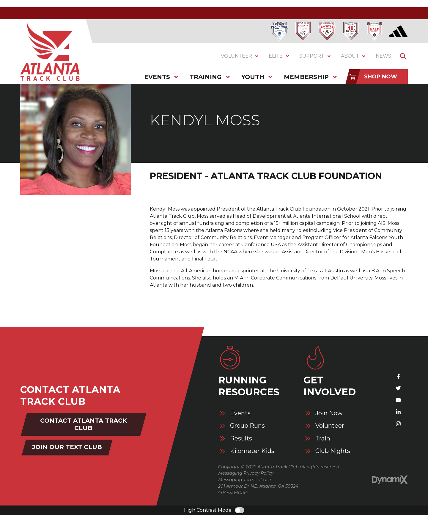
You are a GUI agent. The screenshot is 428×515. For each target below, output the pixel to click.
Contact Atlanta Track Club (83, 424)
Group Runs (247, 425)
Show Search (403, 56)
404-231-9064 (233, 492)
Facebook (398, 376)
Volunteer (329, 425)
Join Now (329, 413)
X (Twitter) (398, 388)
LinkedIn (398, 412)
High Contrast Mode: (208, 510)
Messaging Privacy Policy (245, 473)
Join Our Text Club (67, 447)
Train (322, 438)
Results (241, 438)
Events (240, 413)
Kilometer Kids (252, 451)
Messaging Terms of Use (244, 479)
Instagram (398, 424)
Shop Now (380, 76)
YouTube (398, 400)
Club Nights (332, 451)
